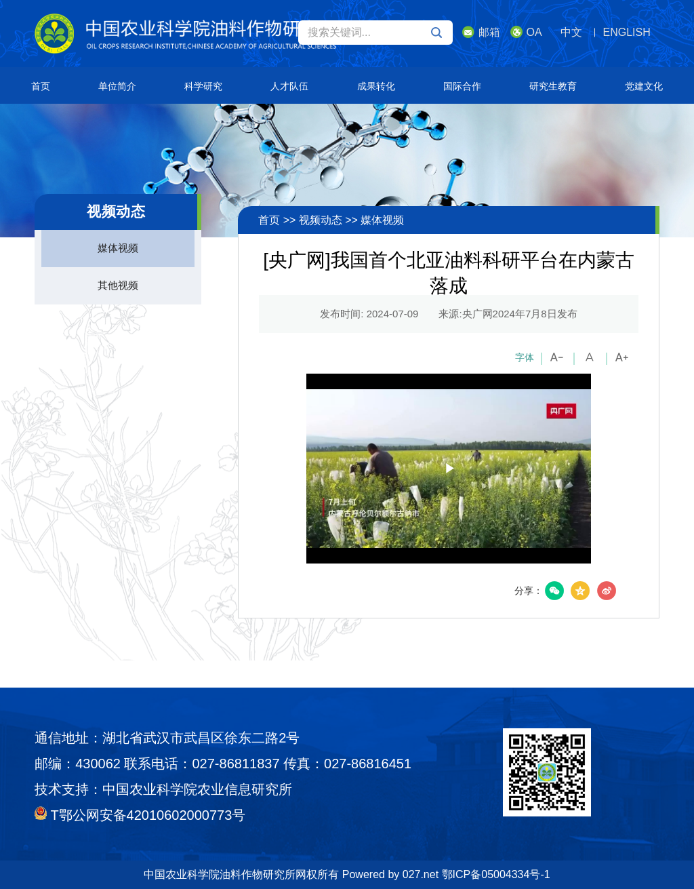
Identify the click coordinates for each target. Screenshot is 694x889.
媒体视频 (118, 248)
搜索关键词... (375, 32)
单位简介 (117, 86)
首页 (40, 86)
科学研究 (203, 86)
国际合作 (462, 86)
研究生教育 (553, 86)
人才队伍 (289, 86)
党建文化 (644, 86)
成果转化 (376, 86)
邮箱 (481, 32)
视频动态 (320, 220)
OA (526, 32)
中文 (571, 32)
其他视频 (118, 285)
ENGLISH (627, 32)
